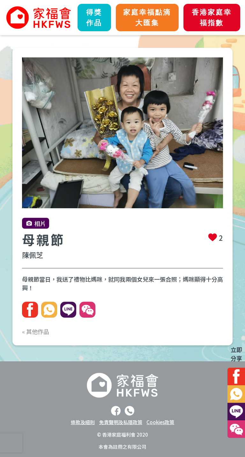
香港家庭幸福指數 (212, 17)
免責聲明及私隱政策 (120, 422)
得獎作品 (94, 17)
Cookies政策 (160, 422)
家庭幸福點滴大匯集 (147, 17)
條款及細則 (83, 422)
